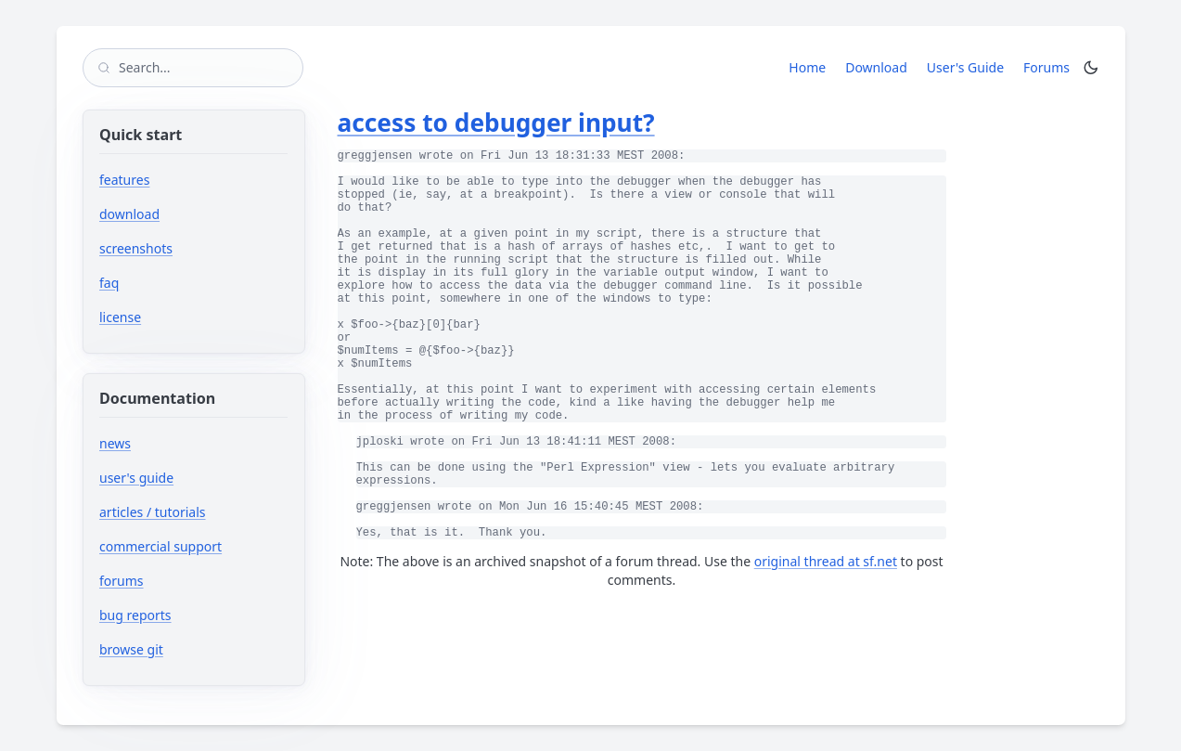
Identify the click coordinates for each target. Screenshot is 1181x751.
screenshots (136, 248)
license (120, 317)
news (115, 443)
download (129, 214)
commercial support (160, 546)
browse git (187, 649)
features (124, 179)
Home (807, 67)
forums (176, 580)
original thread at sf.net (825, 561)
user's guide (136, 477)
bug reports (190, 615)
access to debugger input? (496, 122)
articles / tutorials (152, 512)
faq (109, 282)
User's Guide (965, 67)
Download (876, 67)
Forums (1049, 67)
